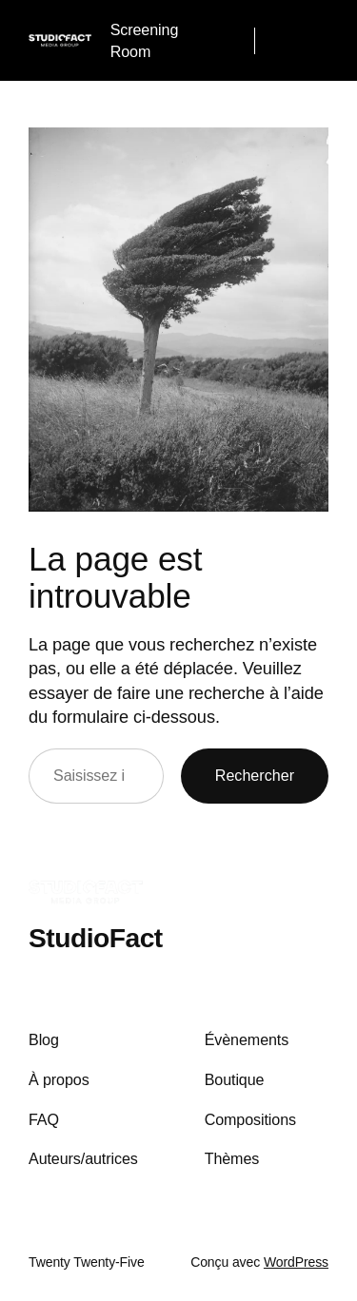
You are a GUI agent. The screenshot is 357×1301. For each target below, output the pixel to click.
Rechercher (254, 775)
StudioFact (96, 937)
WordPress (296, 1262)
